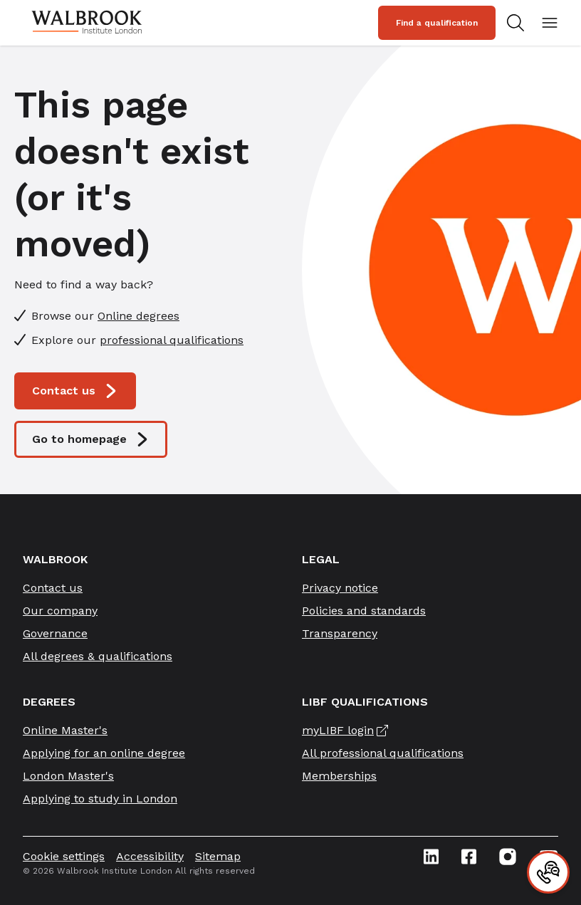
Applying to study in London (100, 798)
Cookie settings (64, 856)
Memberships (339, 776)
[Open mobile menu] (549, 22)
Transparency (339, 633)
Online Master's (65, 730)
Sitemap (218, 856)
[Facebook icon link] (468, 856)
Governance (55, 633)
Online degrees (138, 316)
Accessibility (150, 856)
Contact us (75, 391)
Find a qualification (437, 23)
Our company (60, 610)
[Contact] (548, 872)
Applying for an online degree (104, 753)
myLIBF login (338, 730)
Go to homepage (91, 439)
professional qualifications (172, 340)
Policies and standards (364, 610)
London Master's (68, 776)
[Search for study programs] (518, 22)
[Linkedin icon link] (431, 856)
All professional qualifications (383, 753)
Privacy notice (340, 588)
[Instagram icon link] (507, 856)
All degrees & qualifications (97, 656)
